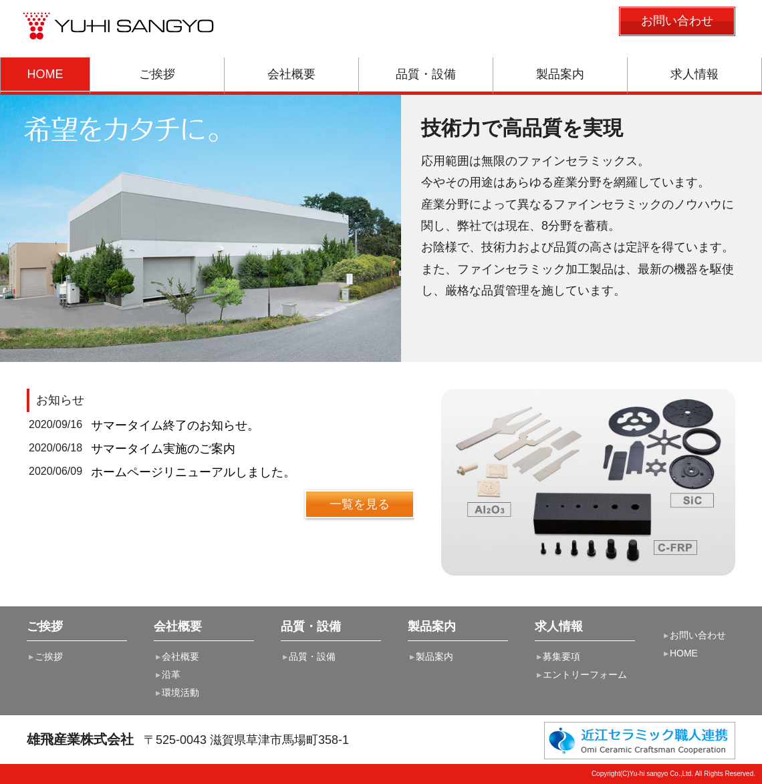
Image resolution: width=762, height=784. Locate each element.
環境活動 (176, 692)
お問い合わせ (694, 635)
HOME (680, 653)
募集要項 (557, 656)
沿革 (167, 674)
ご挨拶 (45, 656)
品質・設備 (308, 656)
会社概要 (176, 656)
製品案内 (430, 656)
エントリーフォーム (581, 674)
